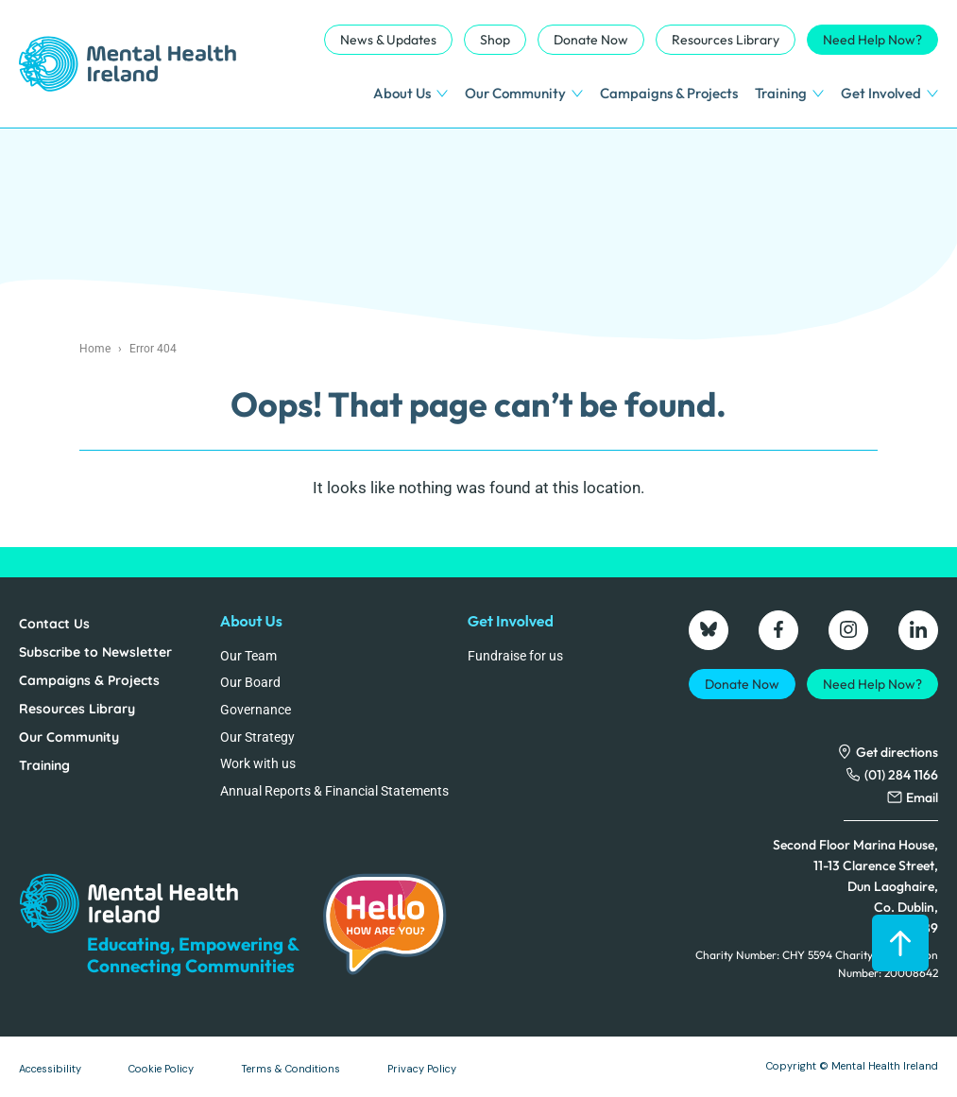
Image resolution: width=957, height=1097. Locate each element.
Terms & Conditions (290, 1068)
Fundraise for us (515, 655)
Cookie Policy (161, 1068)
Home (95, 348)
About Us (410, 93)
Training (789, 93)
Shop (495, 39)
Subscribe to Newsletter (95, 651)
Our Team (248, 655)
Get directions (897, 752)
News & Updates (388, 39)
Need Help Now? (872, 39)
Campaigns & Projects (669, 93)
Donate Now (591, 39)
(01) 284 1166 (901, 774)
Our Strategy (257, 737)
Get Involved (889, 93)
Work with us (258, 763)
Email (922, 797)
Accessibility (50, 1068)
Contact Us (54, 623)
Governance (255, 709)
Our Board (250, 682)
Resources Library (725, 39)
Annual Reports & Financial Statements (334, 790)
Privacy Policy (421, 1068)
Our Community (524, 93)
